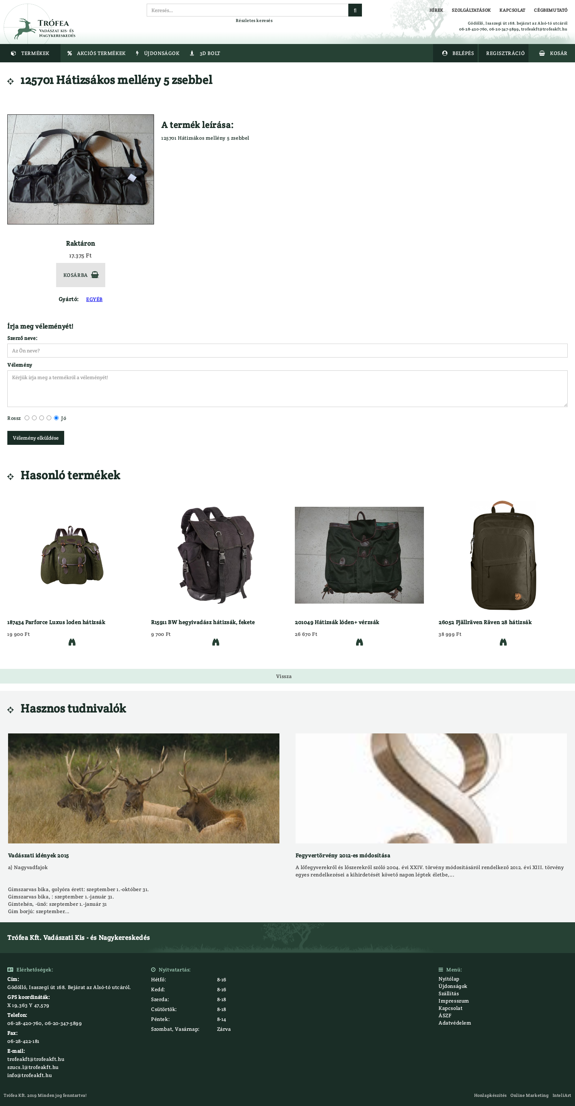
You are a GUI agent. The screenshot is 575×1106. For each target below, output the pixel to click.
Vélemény (19, 365)
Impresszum (454, 1000)
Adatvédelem (455, 1022)
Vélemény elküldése (36, 438)
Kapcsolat (450, 1008)
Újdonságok (453, 986)
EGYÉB (94, 299)
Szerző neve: (22, 338)
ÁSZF (445, 1015)
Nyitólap (449, 978)
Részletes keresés (254, 20)
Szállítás (449, 993)
